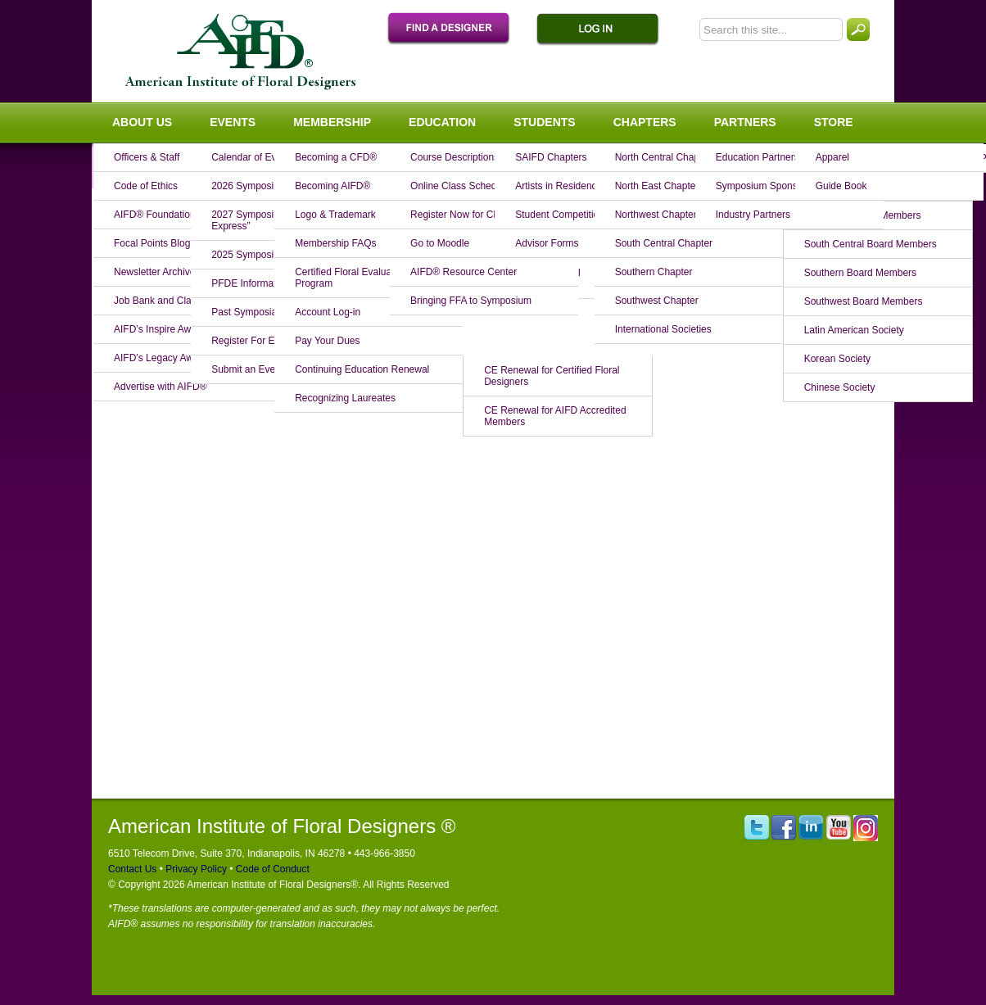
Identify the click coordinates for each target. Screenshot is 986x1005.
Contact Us (132, 869)
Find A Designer (457, 29)
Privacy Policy (195, 869)
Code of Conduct (271, 869)
